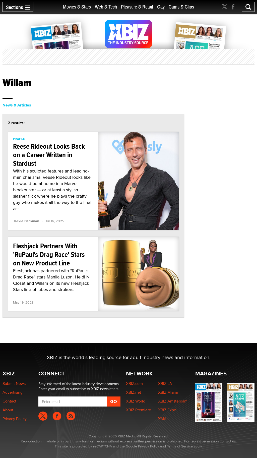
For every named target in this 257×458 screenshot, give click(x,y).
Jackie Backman (26, 221)
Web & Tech (106, 7)
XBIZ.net (133, 392)
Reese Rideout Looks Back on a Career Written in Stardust (49, 154)
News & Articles (17, 105)
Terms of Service (180, 446)
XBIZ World (135, 401)
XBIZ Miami (168, 392)
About (8, 410)
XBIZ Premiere (138, 410)
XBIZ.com (134, 383)
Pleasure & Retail (137, 7)
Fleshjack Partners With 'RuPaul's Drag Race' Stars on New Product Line (49, 254)
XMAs (163, 419)
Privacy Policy (15, 419)
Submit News (14, 383)
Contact (9, 401)
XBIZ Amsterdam (172, 401)
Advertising (13, 392)
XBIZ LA (165, 383)
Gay (161, 7)
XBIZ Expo (167, 410)
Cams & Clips (181, 7)
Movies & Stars (77, 7)
